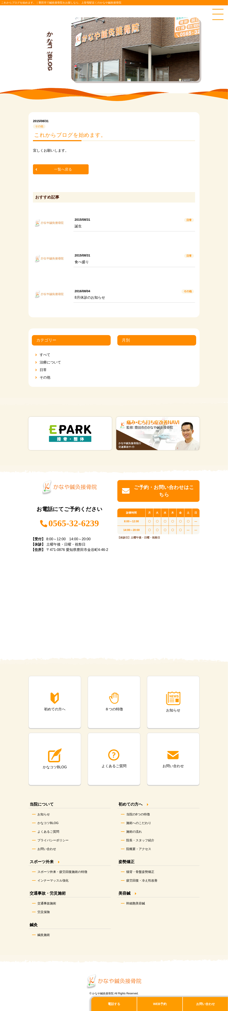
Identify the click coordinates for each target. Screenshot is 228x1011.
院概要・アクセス (138, 849)
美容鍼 (124, 893)
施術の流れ (134, 831)
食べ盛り (82, 262)
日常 (43, 370)
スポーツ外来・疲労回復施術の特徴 (62, 872)
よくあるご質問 (48, 831)
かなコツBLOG (48, 823)
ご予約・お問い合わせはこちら (158, 491)
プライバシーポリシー (53, 840)
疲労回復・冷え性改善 (141, 880)
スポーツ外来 (42, 862)
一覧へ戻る (63, 169)
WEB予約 (160, 1004)
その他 (45, 377)
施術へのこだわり (138, 823)
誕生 (78, 226)
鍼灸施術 (43, 935)
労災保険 (43, 912)
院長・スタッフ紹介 (140, 840)
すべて (45, 355)
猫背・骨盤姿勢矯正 (140, 872)
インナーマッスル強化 (53, 880)
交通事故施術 (46, 903)
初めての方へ (130, 804)
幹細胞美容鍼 (135, 903)
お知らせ (43, 814)
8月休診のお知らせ (90, 297)
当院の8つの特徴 (138, 814)
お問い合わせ (46, 849)
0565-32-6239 (73, 523)
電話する (114, 1004)
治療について (50, 362)
